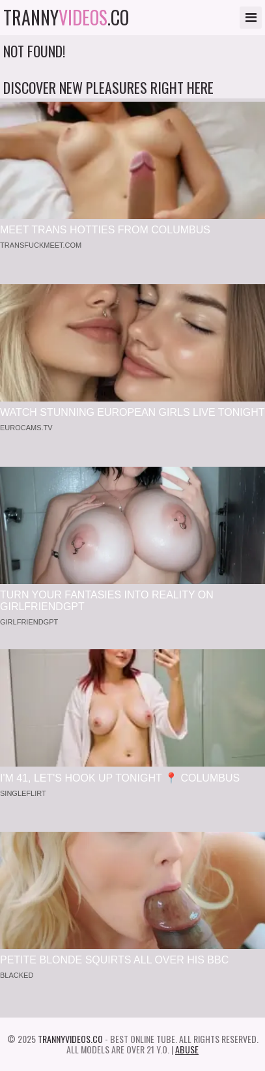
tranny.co (66, 18)
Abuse (187, 1049)
